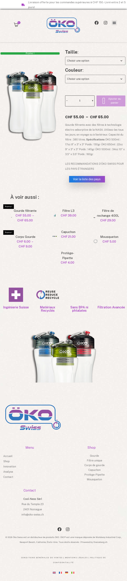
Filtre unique (94, 460)
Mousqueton (94, 479)
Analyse (8, 471)
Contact (8, 477)
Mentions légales (76, 558)
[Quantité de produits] (80, 101)
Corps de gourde (94, 465)
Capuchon (94, 470)
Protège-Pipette (94, 474)
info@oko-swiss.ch (32, 514)
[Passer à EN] (54, 572)
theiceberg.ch (100, 542)
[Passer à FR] (60, 572)
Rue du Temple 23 (33, 504)
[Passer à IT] (73, 572)
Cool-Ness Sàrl (32, 499)
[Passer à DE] (67, 572)
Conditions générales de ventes (42, 558)
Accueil (7, 456)
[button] (114, 22)
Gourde (94, 455)
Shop (6, 461)
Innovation (9, 466)
